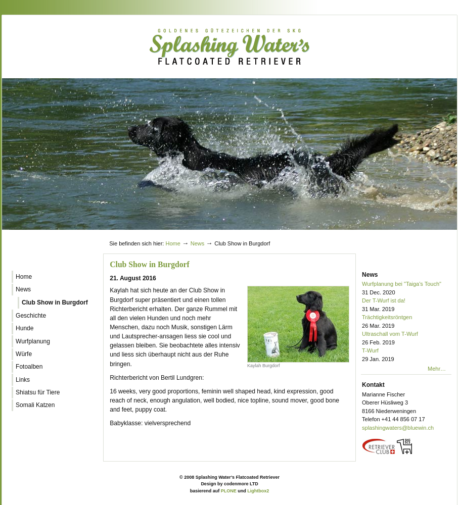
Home (172, 243)
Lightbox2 (258, 490)
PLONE (229, 490)
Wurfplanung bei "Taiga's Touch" (406, 288)
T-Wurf (406, 355)
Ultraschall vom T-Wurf (406, 338)
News (198, 243)
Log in (432, 234)
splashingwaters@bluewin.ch (398, 428)
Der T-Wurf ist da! (406, 305)
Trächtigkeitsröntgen (406, 322)
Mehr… (437, 369)
